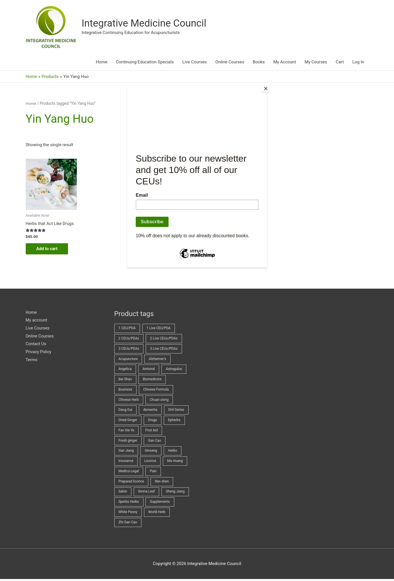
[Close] (265, 88)
